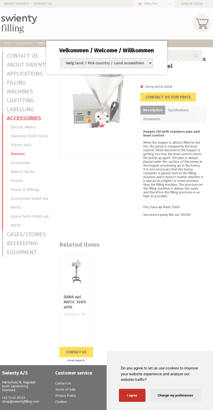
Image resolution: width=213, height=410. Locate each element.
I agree (132, 395)
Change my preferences (175, 395)
